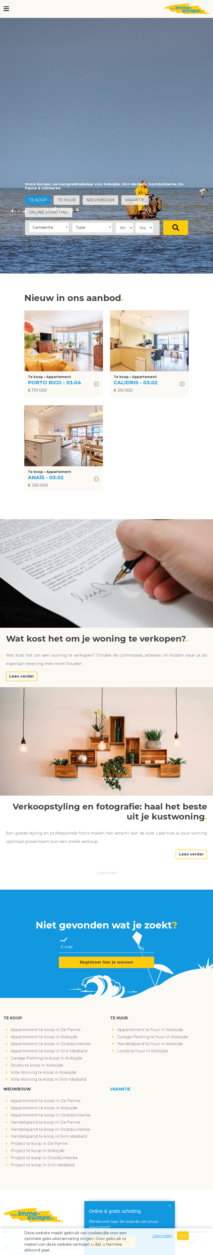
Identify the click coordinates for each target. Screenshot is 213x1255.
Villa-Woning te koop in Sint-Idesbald (48, 1079)
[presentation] (95, 340)
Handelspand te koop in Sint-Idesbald (49, 1136)
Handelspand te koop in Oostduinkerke (50, 1129)
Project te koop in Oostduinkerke (44, 1158)
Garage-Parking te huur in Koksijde (152, 1037)
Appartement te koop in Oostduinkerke (51, 1044)
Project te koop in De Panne (39, 1143)
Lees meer (106, 873)
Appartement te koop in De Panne (46, 1029)
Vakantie (135, 200)
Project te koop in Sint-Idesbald (42, 1165)
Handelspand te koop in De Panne (45, 1122)
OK (183, 1235)
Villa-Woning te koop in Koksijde (43, 1072)
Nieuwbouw (100, 200)
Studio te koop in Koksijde (37, 1065)
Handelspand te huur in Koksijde (150, 1044)
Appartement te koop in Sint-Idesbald (49, 1051)
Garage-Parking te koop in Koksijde (46, 1058)
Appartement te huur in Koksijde (150, 1029)
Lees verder (21, 676)
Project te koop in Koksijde (38, 1150)
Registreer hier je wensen (106, 962)
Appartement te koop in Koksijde (44, 1037)
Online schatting (48, 212)
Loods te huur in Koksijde (142, 1051)
